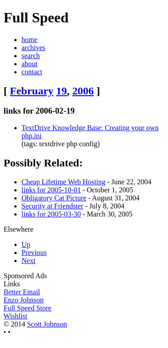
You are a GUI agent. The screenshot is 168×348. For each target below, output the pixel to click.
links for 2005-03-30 (51, 214)
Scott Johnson (47, 324)
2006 (83, 91)
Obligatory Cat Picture (54, 198)
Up (26, 244)
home (30, 39)
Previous (34, 252)
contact (32, 72)
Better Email (22, 292)
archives (33, 47)
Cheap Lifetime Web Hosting (63, 182)
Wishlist (15, 316)
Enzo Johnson (23, 300)
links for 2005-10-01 (51, 190)
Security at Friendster (52, 206)
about (30, 64)
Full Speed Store (28, 308)
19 (61, 91)
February (31, 91)
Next (28, 260)
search (31, 55)
